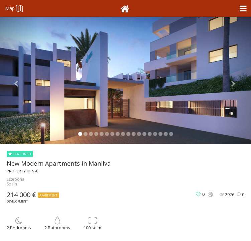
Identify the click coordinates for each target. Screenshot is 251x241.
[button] (19, 80)
